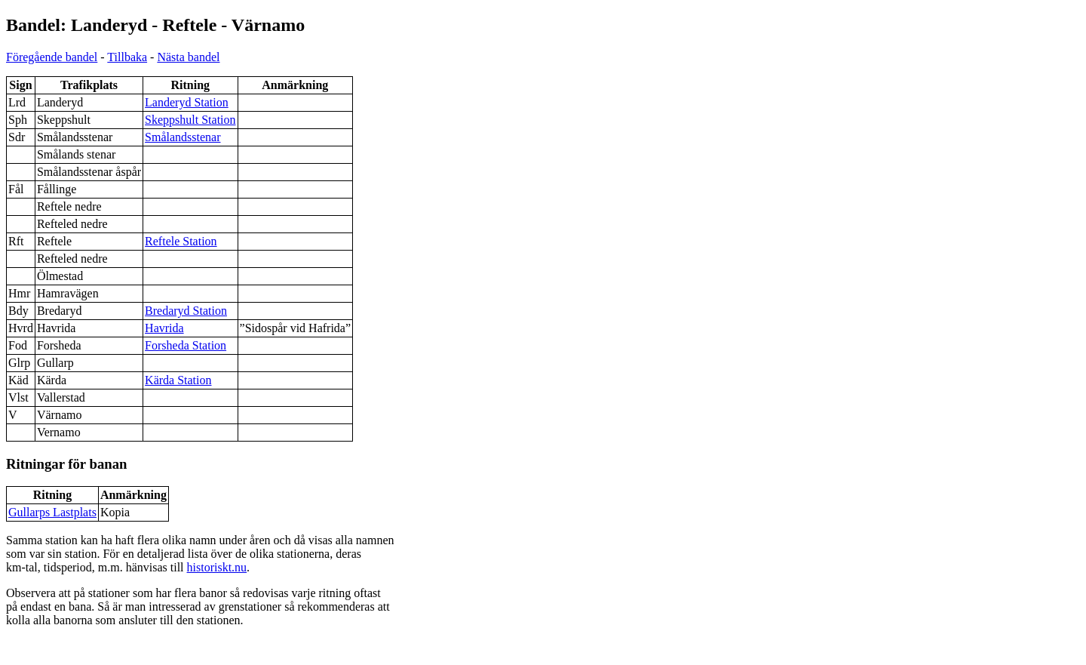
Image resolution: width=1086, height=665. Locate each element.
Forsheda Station (185, 345)
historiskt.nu (217, 567)
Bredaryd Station (186, 310)
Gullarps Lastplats (52, 512)
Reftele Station (181, 241)
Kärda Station (178, 380)
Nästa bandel (188, 57)
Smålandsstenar (182, 137)
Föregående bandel (51, 57)
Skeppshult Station (190, 119)
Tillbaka (127, 57)
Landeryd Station (187, 102)
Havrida (164, 328)
